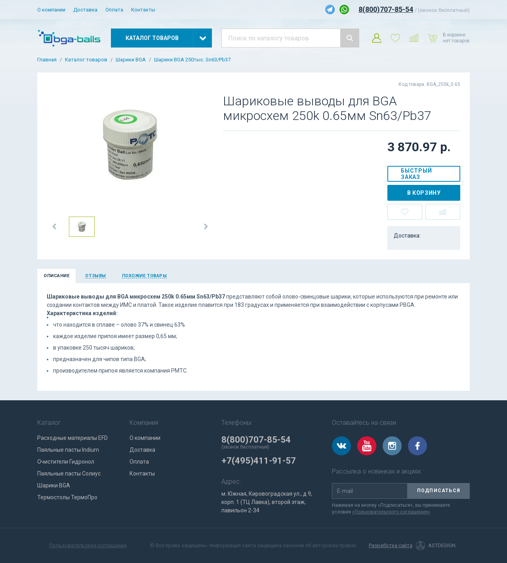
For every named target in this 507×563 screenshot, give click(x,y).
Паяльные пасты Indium (68, 450)
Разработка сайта (390, 545)
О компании (51, 10)
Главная (47, 60)
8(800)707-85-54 (385, 9)
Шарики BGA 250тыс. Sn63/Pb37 (192, 60)
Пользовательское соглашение (88, 545)
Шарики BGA (131, 60)
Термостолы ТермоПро (67, 497)
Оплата (114, 10)
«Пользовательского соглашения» (391, 512)
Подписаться (438, 490)
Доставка (85, 10)
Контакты (143, 10)
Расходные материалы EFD (72, 438)
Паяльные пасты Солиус (69, 473)
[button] (55, 226)
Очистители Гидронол (65, 461)
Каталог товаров (86, 60)
